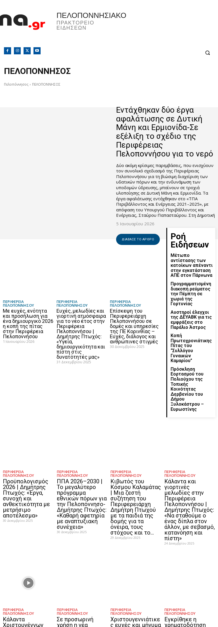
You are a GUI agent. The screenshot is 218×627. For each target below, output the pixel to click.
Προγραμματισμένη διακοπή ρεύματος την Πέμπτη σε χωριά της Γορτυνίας (191, 277)
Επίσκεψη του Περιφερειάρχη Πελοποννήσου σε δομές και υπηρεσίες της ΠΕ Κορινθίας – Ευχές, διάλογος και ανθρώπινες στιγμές (134, 326)
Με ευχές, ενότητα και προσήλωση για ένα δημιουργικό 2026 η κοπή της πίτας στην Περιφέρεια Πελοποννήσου (28, 323)
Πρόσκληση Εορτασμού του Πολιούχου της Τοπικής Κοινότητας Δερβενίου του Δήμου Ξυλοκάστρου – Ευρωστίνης (191, 348)
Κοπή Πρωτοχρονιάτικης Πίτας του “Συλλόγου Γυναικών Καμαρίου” (191, 320)
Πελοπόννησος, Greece (163, 27)
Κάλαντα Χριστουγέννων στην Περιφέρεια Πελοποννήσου (27, 562)
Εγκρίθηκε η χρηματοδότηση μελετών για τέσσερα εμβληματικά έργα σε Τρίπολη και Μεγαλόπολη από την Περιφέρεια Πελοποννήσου (189, 572)
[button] (207, 52)
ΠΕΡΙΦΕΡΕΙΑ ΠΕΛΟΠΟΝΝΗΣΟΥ (18, 303)
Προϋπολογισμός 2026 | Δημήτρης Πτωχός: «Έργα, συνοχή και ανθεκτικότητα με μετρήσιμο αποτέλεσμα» (24, 448)
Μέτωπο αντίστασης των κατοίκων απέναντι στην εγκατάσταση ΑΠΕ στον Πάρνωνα (191, 254)
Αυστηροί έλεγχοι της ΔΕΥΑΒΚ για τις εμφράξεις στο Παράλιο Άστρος (191, 299)
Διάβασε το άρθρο (138, 239)
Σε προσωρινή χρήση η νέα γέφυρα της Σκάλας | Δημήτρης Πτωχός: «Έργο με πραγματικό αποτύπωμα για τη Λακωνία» (81, 570)
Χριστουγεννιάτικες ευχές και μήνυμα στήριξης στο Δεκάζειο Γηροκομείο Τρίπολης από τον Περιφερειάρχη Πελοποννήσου (135, 570)
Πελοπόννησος (16, 84)
